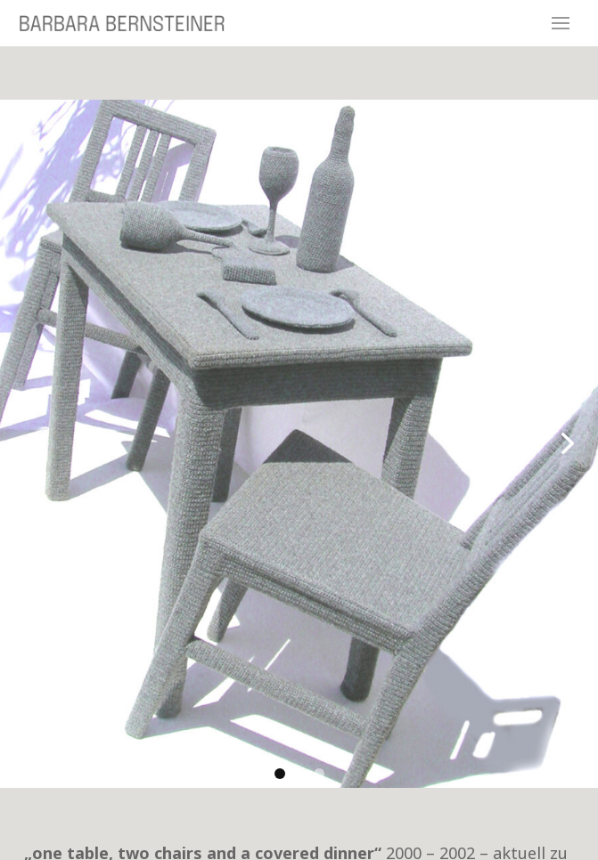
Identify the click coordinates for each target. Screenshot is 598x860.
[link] (299, 444)
